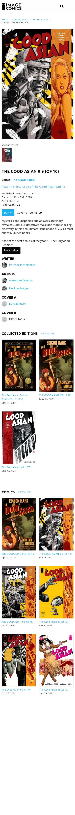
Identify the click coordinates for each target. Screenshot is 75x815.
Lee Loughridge (19, 288)
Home (5, 19)
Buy (8, 212)
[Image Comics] (12, 6)
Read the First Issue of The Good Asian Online (33, 187)
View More (47, 333)
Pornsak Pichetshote (22, 265)
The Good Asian (40, 19)
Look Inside (11, 250)
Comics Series (19, 19)
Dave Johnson (18, 303)
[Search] (62, 6)
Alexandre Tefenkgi (21, 280)
